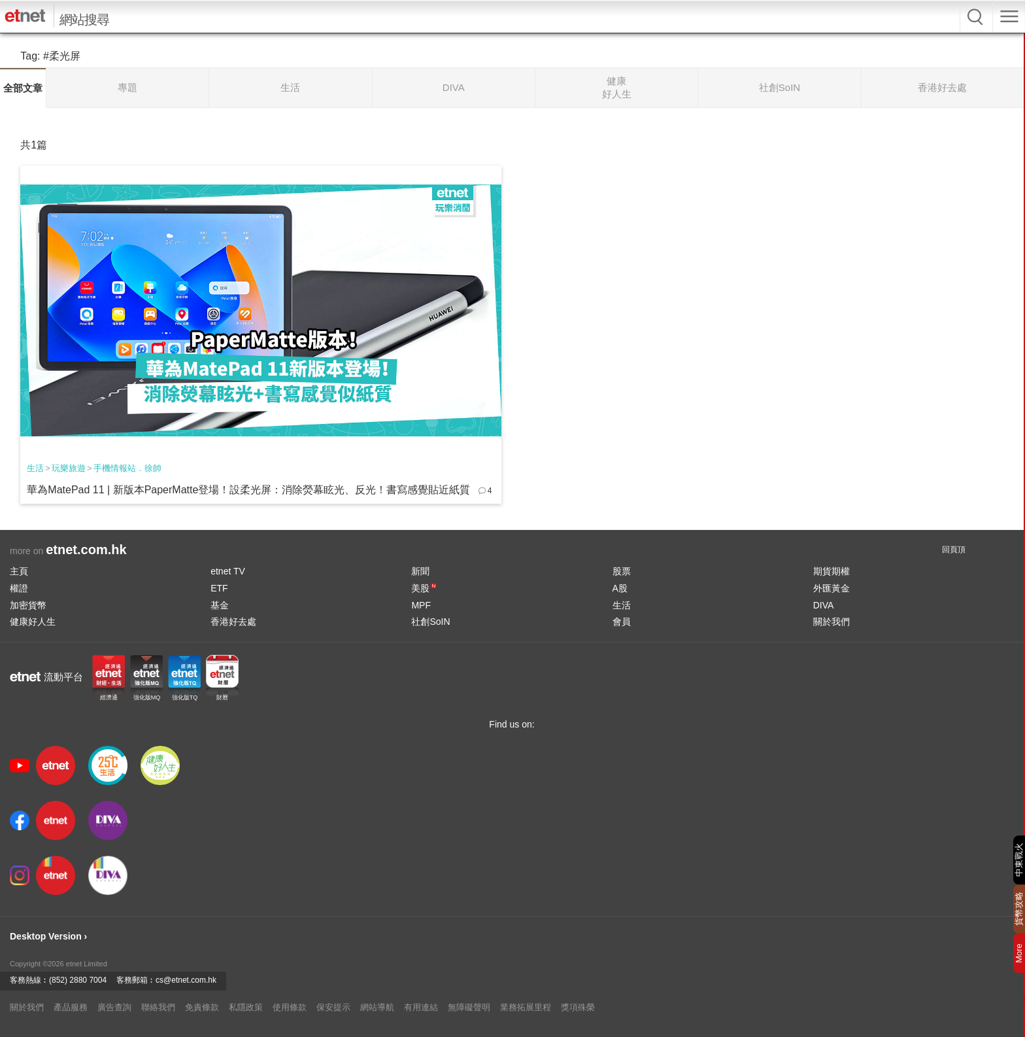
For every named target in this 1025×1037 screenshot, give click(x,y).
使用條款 (290, 1007)
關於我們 (831, 621)
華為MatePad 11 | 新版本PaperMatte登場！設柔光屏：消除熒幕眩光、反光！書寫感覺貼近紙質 (248, 489)
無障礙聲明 (469, 1007)
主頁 (19, 571)
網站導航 (377, 1007)
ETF (218, 588)
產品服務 (71, 1007)
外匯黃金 (831, 588)
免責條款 (202, 1007)
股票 (622, 571)
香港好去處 (233, 621)
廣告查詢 (114, 1007)
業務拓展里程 (525, 1007)
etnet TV (227, 571)
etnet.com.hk (86, 549)
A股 (620, 588)
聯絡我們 (158, 1007)
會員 (622, 621)
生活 (35, 468)
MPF (421, 605)
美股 (423, 588)
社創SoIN (430, 621)
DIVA (823, 605)
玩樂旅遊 (69, 468)
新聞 (420, 571)
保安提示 (333, 1007)
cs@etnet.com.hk (186, 980)
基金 (219, 605)
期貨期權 (831, 571)
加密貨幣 (28, 605)
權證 (19, 588)
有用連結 (421, 1007)
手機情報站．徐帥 (127, 468)
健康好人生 (33, 621)
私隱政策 (246, 1007)
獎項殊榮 (578, 1007)
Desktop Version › (48, 936)
